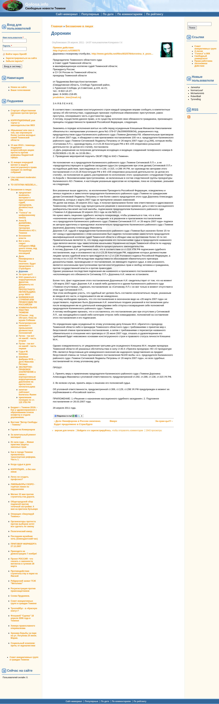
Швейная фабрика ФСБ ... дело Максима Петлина (27, 360)
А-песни (198, 51)
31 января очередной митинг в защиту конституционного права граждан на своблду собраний (24, 167)
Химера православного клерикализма (23, 627)
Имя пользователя (13, 37)
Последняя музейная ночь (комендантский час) (24, 537)
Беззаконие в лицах (21, 189)
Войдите (81, 430)
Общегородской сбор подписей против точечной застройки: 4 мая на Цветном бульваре (24, 505)
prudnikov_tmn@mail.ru (66, 97)
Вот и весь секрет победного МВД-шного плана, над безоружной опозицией (28, 247)
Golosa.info (36, 4)
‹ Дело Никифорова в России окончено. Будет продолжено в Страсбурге (77, 423)
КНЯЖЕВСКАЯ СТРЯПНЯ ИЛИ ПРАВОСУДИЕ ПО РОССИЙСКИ (28, 301)
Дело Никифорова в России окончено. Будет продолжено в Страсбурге (27, 262)
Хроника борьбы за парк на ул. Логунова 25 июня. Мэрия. (24, 635)
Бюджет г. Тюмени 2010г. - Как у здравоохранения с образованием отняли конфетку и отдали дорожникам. (24, 412)
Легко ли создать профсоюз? (20, 478)
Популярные (90, 14)
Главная (57, 26)
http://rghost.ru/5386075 (66, 50)
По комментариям (129, 14)
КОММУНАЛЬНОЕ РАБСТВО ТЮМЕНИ (28, 310)
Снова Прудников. (20, 596)
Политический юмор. (22, 531)
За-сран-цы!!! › (164, 421)
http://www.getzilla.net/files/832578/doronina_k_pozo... (122, 53)
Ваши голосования (20, 90)
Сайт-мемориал (67, 14)
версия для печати (64, 430)
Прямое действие (63, 47)
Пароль (7, 46)
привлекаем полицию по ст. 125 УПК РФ (27, 400)
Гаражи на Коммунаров (23, 429)
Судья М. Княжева (23, 352)
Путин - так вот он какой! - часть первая (27, 346)
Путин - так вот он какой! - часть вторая (27, 338)
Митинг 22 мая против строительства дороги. (23, 495)
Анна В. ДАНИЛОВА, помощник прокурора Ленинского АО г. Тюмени (27, 226)
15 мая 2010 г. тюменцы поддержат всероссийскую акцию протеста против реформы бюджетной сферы (23, 151)
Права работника (203, 61)
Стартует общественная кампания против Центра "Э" (24, 113)
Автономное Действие (200, 64)
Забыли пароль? (14, 61)
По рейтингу (154, 14)
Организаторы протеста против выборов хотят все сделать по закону (23, 524)
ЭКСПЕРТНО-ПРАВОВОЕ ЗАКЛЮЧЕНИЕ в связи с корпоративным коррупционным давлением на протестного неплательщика (27, 377)
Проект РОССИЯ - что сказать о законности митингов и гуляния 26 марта (22, 562)
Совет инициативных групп (205, 47)
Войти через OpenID (16, 54)
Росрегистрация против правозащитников (23, 589)
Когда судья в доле (21, 464)
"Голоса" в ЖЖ (202, 53)
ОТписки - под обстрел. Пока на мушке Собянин (27, 318)
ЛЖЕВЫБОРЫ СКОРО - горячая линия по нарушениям (23, 486)
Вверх (112, 421)
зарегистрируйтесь (101, 430)
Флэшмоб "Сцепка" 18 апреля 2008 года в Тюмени (22, 618)
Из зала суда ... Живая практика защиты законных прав (22, 444)
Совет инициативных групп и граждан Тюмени (23, 602)
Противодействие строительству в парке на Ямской (24, 573)
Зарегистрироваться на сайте (21, 58)
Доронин (23, 271)
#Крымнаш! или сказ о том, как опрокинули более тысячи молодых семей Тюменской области (23, 135)
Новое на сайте (19, 87)
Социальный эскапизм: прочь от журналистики (23, 644)
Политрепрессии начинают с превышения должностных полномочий (27, 328)
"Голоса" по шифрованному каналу (27, 215)
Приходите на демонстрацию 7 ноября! (24, 552)
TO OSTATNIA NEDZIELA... (24, 185)
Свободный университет (201, 57)
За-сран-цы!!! (26, 274)
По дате (108, 14)
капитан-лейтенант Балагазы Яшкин (27, 392)
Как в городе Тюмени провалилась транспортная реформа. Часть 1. (23, 456)
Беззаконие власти (25, 236)
